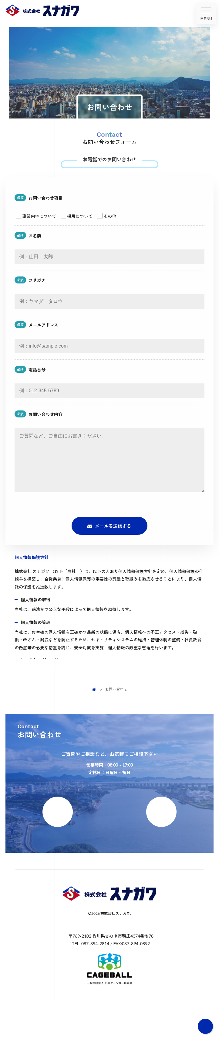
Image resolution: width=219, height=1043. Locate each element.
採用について (77, 229)
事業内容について (36, 229)
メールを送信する (113, 551)
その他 (106, 229)
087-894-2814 (114, 170)
